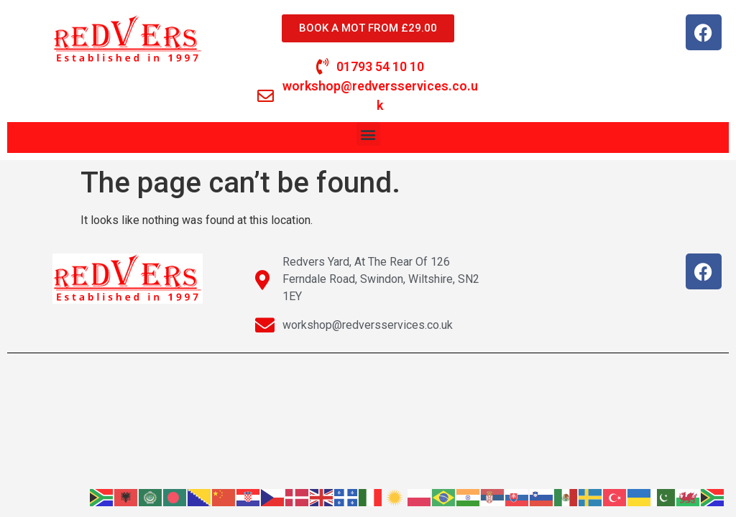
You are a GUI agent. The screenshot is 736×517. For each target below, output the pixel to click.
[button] (368, 134)
